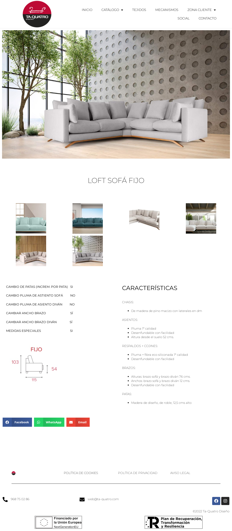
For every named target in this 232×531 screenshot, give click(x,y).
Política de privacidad (137, 473)
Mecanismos (166, 10)
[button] (17, 422)
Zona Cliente (201, 10)
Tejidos (139, 10)
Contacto (207, 18)
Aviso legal (180, 473)
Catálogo (112, 10)
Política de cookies (81, 473)
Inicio (87, 10)
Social (183, 18)
